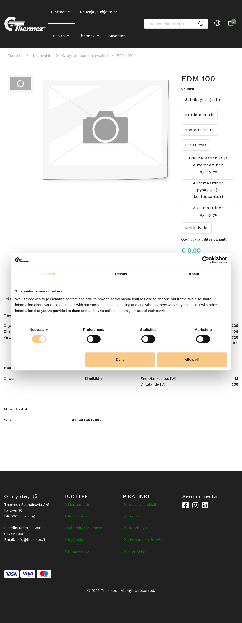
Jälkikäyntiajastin (203, 99)
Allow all (192, 359)
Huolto (59, 36)
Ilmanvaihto (42, 55)
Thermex (86, 36)
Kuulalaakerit (199, 114)
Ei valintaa (196, 145)
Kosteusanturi (199, 129)
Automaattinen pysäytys (208, 211)
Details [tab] (121, 274)
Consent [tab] (48, 274)
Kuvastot (117, 36)
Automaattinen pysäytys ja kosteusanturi (208, 190)
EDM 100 (124, 55)
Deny (120, 359)
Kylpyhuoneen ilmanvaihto (84, 55)
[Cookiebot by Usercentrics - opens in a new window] (205, 259)
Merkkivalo (196, 227)
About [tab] (194, 274)
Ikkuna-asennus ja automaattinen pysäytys (208, 165)
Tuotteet (15, 55)
